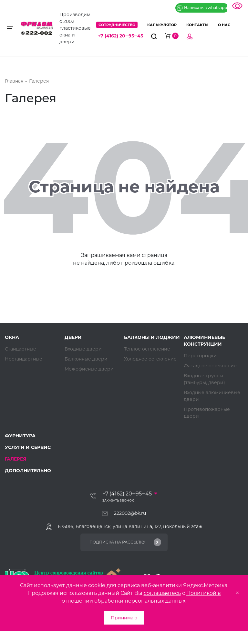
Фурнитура (20, 436)
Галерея (15, 459)
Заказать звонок (118, 500)
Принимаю (124, 618)
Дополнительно (28, 470)
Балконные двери (86, 359)
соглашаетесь (162, 593)
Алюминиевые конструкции (204, 340)
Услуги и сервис (28, 447)
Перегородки (200, 356)
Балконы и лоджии (152, 337)
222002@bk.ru (130, 513)
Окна (12, 337)
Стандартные (20, 349)
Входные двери (83, 349)
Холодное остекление (150, 359)
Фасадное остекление (210, 366)
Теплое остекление (147, 349)
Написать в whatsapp (202, 8)
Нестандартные (23, 359)
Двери (73, 337)
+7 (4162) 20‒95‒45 (120, 36)
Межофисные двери (89, 369)
